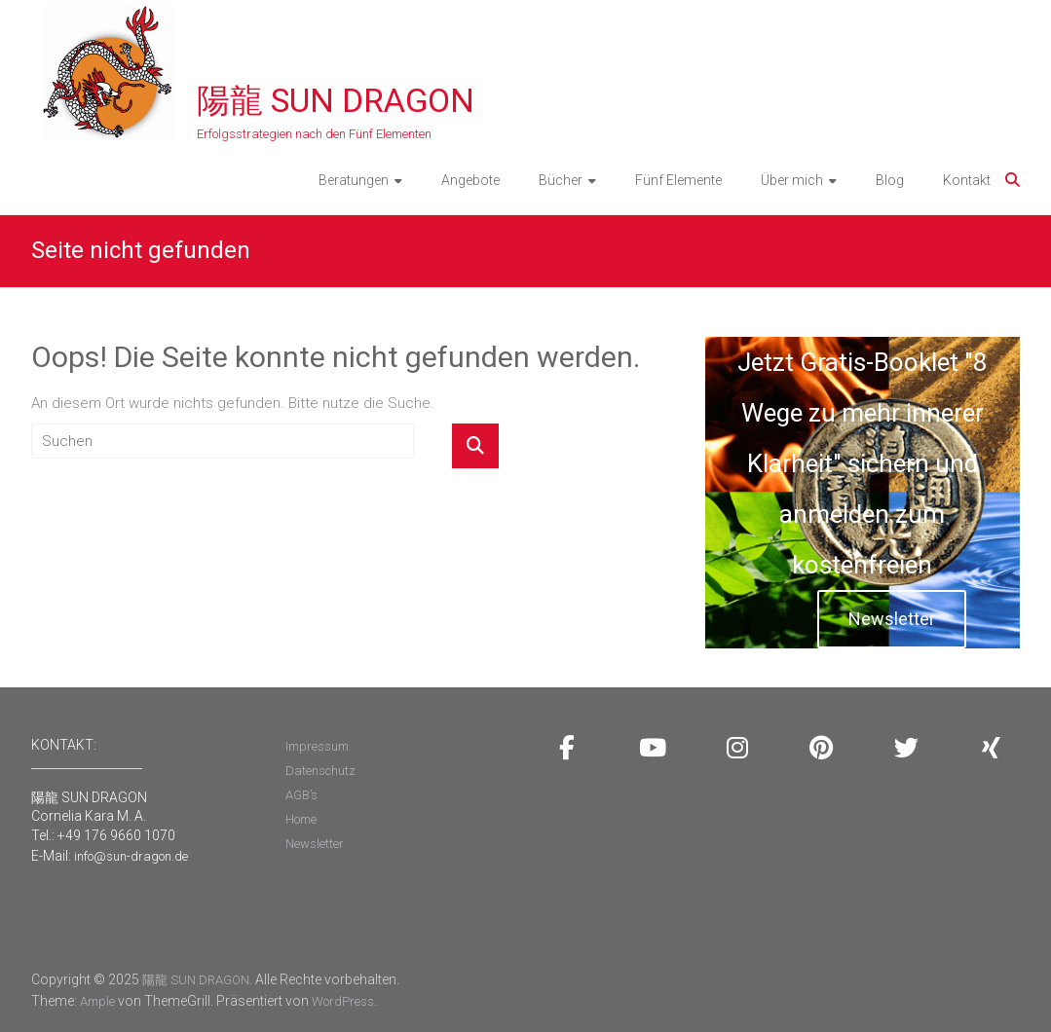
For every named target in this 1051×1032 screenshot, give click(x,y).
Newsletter (891, 618)
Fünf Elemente (678, 180)
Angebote (470, 180)
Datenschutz (320, 770)
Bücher (560, 180)
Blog (890, 180)
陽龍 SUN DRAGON (335, 100)
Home (301, 819)
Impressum (317, 746)
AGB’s (301, 795)
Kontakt (967, 180)
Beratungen (354, 180)
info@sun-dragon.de (131, 856)
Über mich (792, 180)
